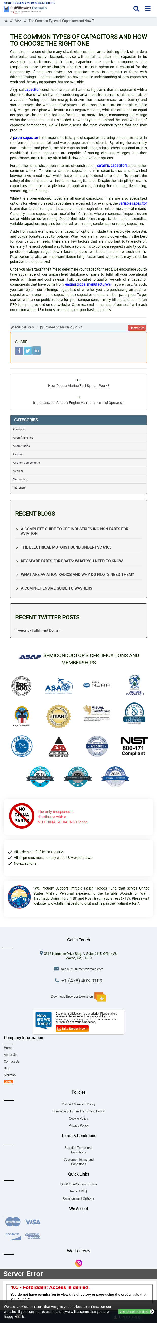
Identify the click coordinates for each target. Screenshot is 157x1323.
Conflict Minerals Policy (78, 1104)
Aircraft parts (21, 446)
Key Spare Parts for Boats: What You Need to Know (72, 560)
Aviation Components (26, 462)
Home (8, 1048)
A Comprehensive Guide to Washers (56, 588)
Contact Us (12, 1061)
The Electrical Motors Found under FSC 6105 (66, 547)
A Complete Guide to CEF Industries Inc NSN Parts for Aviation (74, 531)
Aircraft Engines (23, 437)
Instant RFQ (78, 1191)
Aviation (18, 454)
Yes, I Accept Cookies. (134, 1312)
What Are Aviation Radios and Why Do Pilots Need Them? (77, 574)
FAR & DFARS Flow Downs (78, 1184)
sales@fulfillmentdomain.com (81, 969)
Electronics (20, 479)
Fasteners (19, 487)
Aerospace (19, 429)
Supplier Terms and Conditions (78, 1150)
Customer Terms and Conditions (79, 1161)
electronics (136, 328)
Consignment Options (78, 1198)
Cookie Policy (78, 1118)
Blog (18, 21)
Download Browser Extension (78, 997)
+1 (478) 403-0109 (81, 980)
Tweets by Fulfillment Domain (38, 630)
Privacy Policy (79, 1125)
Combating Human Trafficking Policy (78, 1111)
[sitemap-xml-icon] (8, 1082)
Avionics (18, 471)
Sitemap (10, 1075)
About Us (10, 1054)
